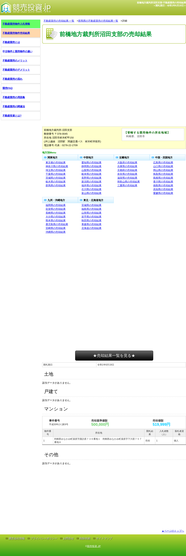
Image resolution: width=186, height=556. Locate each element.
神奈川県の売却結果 (57, 166)
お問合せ (68, 538)
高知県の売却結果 (163, 189)
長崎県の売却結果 (56, 212)
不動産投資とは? (11, 115)
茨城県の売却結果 (56, 177)
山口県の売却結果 (163, 166)
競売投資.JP (94, 546)
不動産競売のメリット (14, 60)
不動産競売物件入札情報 (16, 23)
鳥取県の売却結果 (163, 174)
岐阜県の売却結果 (91, 174)
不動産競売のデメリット (16, 69)
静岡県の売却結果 (91, 166)
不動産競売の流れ (12, 78)
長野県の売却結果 (91, 177)
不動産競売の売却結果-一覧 (59, 20)
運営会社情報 (17, 538)
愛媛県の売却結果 (163, 193)
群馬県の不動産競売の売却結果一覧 (98, 20)
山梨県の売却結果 (91, 170)
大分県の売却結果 (56, 216)
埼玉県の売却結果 (56, 170)
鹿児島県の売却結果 (57, 224)
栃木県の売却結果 (56, 181)
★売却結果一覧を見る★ (114, 355)
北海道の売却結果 (91, 228)
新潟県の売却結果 (91, 181)
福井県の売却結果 (91, 185)
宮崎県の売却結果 (56, 228)
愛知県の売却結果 (91, 162)
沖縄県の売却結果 (56, 231)
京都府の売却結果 (127, 170)
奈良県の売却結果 (127, 174)
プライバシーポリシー (43, 538)
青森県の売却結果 (91, 224)
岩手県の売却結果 (91, 216)
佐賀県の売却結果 (56, 209)
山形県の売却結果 (91, 212)
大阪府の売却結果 (127, 162)
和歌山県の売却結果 (128, 181)
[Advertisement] (114, 56)
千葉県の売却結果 (56, 174)
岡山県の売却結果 (163, 170)
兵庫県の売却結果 (127, 166)
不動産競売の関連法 (13, 106)
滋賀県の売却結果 (127, 177)
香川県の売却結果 (163, 181)
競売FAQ (7, 88)
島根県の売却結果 (163, 177)
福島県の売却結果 (91, 209)
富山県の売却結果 (91, 193)
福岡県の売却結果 (56, 205)
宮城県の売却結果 (91, 205)
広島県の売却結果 (163, 162)
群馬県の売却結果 (56, 185)
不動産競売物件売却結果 (16, 33)
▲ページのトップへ (173, 530)
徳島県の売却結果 (163, 185)
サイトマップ (104, 538)
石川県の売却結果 (91, 189)
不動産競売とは (11, 42)
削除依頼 (85, 538)
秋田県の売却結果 (91, 220)
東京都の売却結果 (56, 162)
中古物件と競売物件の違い (17, 51)
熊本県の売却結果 (56, 220)
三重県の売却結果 (127, 185)
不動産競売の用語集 (13, 97)
